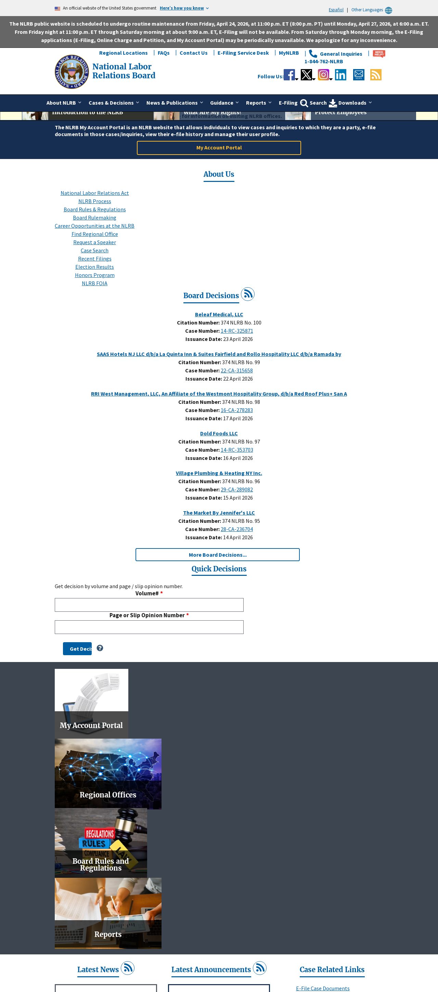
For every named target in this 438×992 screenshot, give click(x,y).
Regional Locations (123, 52)
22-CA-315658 (237, 448)
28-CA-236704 (237, 606)
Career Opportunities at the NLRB (94, 303)
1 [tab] (203, 177)
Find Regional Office (95, 311)
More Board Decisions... (218, 632)
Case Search (94, 328)
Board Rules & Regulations (95, 286)
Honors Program (95, 352)
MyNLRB (289, 52)
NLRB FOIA (94, 360)
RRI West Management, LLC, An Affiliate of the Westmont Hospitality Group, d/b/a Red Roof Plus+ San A (219, 471)
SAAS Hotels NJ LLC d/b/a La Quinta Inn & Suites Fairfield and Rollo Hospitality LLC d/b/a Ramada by (219, 431)
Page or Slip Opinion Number (147, 693)
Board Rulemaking (94, 295)
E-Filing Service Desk (243, 52)
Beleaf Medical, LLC (219, 391)
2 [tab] (213, 177)
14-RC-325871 (237, 408)
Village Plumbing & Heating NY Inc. (219, 550)
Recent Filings (95, 336)
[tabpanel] (219, 159)
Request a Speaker (94, 319)
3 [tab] (224, 177)
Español (336, 9)
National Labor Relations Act (95, 270)
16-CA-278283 (237, 487)
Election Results (94, 344)
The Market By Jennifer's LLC (219, 590)
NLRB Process (94, 278)
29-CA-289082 (237, 567)
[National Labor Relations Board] (72, 71)
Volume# (147, 671)
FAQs (164, 52)
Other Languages (372, 10)
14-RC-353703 (237, 527)
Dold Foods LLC (219, 510)
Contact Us (194, 52)
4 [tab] (234, 177)
